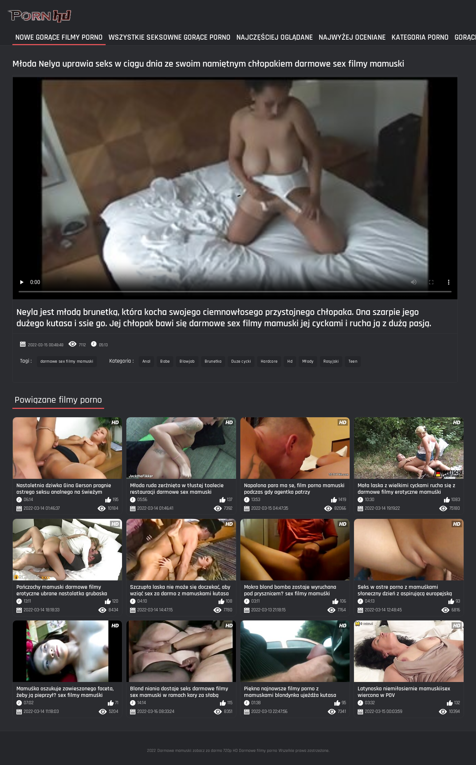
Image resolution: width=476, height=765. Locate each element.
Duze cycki (241, 361)
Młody (308, 361)
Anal (146, 361)
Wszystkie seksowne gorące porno (170, 37)
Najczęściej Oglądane (274, 37)
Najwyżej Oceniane (352, 37)
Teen (353, 361)
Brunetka (213, 361)
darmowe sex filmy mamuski (67, 361)
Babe (165, 361)
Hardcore (269, 361)
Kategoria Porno (420, 37)
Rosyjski (330, 361)
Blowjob (187, 361)
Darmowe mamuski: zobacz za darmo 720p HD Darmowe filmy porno (217, 750)
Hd (289, 361)
